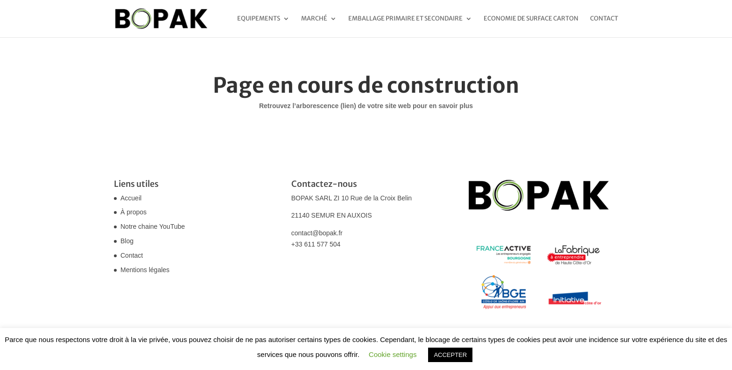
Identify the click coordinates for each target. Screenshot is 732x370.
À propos (133, 212)
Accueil (130, 198)
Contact (604, 18)
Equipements (258, 18)
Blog (127, 241)
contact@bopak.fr (317, 233)
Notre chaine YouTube (152, 226)
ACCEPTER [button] (450, 354)
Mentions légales (144, 270)
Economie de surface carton (531, 18)
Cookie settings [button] (393, 354)
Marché (314, 18)
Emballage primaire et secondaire (405, 18)
